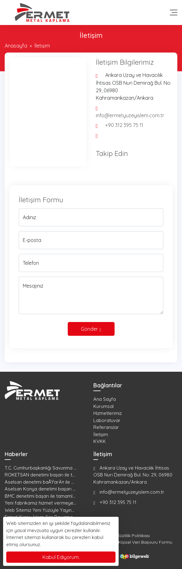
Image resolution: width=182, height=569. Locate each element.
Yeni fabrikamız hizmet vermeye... (40, 503)
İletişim (100, 434)
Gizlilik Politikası (134, 535)
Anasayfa (16, 46)
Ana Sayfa (104, 399)
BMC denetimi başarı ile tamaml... (40, 496)
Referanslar (106, 427)
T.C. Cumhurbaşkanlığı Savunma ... (40, 468)
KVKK (99, 441)
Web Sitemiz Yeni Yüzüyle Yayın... (39, 510)
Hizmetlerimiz (107, 413)
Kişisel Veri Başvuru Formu (145, 542)
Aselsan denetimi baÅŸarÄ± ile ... (39, 482)
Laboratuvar (107, 420)
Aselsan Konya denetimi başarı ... (40, 489)
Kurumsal (103, 406)
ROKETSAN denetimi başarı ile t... (40, 475)
